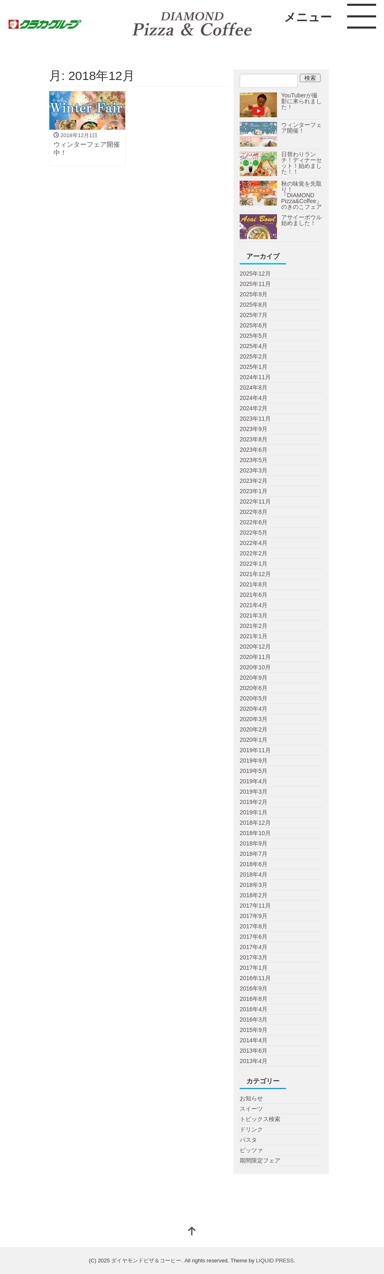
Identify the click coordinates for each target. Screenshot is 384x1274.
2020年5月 (253, 698)
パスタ (248, 1139)
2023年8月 (253, 439)
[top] (192, 1232)
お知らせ (251, 1098)
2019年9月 (253, 760)
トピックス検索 (260, 1119)
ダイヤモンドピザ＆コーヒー (146, 1260)
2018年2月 (253, 895)
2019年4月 (253, 781)
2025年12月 (255, 273)
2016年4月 (253, 1009)
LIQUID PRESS (275, 1260)
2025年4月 (253, 346)
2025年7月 (253, 315)
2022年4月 (253, 543)
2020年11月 (255, 657)
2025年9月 (253, 294)
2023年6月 (253, 449)
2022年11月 (255, 501)
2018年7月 (253, 853)
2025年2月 (253, 356)
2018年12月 (255, 822)
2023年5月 (253, 460)
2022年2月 (253, 553)
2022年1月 (253, 563)
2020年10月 (255, 667)
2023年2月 (253, 480)
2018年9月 (253, 843)
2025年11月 (255, 284)
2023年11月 (255, 418)
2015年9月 (253, 1030)
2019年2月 (253, 802)
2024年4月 (253, 398)
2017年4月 (253, 947)
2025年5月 (253, 335)
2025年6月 (253, 325)
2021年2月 (253, 625)
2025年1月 (253, 366)
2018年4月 (253, 874)
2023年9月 (253, 429)
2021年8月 (253, 584)
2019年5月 (253, 771)
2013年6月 (253, 1050)
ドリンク (251, 1129)
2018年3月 (253, 885)
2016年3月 (253, 1019)
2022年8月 (253, 512)
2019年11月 (255, 750)
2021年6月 (253, 594)
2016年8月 (253, 998)
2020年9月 (253, 677)
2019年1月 (253, 812)
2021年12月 (255, 574)
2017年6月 (253, 936)
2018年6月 (253, 864)
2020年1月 (253, 739)
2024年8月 (253, 387)
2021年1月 (253, 636)
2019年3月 (253, 791)
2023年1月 (253, 491)
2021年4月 (253, 605)
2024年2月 (253, 408)
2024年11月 (255, 377)
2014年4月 (253, 1040)
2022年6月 (253, 522)
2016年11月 (255, 978)
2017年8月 (253, 926)
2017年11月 (255, 905)
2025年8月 (253, 304)
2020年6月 (253, 688)
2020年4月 (253, 708)
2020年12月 (255, 646)
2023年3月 (253, 470)
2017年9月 (253, 916)
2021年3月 (253, 615)
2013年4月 (253, 1061)
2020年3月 (253, 719)
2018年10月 (255, 833)
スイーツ (251, 1108)
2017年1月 (253, 967)
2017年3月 (253, 957)
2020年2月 (253, 729)
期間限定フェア (260, 1160)
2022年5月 (253, 532)
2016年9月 (253, 988)
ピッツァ (251, 1150)
